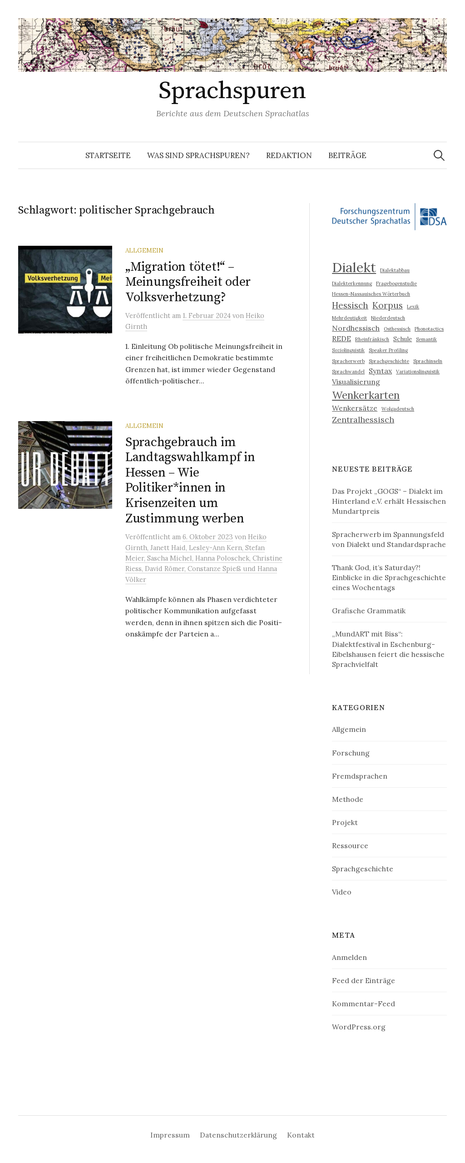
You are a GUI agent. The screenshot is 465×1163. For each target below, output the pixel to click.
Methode (347, 799)
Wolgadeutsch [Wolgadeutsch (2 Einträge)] (397, 409)
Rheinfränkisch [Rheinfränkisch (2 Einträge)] (372, 339)
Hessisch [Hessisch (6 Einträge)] (350, 305)
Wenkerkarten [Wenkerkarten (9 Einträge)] (366, 395)
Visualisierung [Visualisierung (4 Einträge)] (356, 381)
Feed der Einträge (363, 980)
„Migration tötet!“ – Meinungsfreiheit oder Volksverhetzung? (188, 282)
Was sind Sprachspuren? (198, 155)
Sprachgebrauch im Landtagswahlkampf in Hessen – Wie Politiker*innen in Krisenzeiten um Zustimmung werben (190, 480)
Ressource (350, 845)
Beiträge (347, 155)
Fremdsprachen (359, 775)
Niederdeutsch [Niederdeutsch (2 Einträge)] (388, 318)
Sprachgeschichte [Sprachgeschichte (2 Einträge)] (389, 361)
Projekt (345, 822)
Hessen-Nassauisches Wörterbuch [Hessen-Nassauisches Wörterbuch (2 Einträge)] (371, 294)
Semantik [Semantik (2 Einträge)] (426, 339)
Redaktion (289, 155)
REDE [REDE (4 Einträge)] (341, 338)
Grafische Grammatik (369, 610)
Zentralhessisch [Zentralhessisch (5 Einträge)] (363, 419)
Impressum (170, 1134)
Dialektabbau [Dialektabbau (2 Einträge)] (395, 270)
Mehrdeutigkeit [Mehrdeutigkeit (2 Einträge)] (349, 318)
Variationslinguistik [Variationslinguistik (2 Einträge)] (418, 371)
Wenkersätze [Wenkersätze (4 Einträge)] (354, 408)
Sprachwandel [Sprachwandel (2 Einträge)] (348, 371)
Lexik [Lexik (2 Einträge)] (413, 306)
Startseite (108, 155)
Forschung (351, 752)
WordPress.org (359, 1026)
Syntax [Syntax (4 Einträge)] (380, 370)
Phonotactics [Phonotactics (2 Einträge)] (429, 329)
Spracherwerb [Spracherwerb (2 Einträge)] (348, 361)
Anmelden (349, 957)
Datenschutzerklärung (238, 1134)
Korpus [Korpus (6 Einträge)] (387, 305)
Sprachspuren (232, 90)
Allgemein (144, 250)
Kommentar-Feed (363, 1003)
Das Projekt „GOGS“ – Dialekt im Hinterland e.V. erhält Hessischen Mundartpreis (389, 501)
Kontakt (301, 1134)
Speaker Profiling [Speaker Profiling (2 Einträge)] (388, 350)
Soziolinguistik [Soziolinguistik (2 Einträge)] (348, 350)
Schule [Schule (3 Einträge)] (402, 339)
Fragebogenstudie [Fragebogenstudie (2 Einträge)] (396, 283)
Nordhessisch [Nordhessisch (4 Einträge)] (356, 328)
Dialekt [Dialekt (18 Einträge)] (354, 267)
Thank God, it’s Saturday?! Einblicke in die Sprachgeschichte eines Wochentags (389, 577)
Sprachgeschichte (362, 868)
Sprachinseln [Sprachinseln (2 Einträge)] (427, 361)
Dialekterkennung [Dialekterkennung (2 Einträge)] (352, 283)
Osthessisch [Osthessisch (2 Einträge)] (397, 329)
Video (341, 891)
